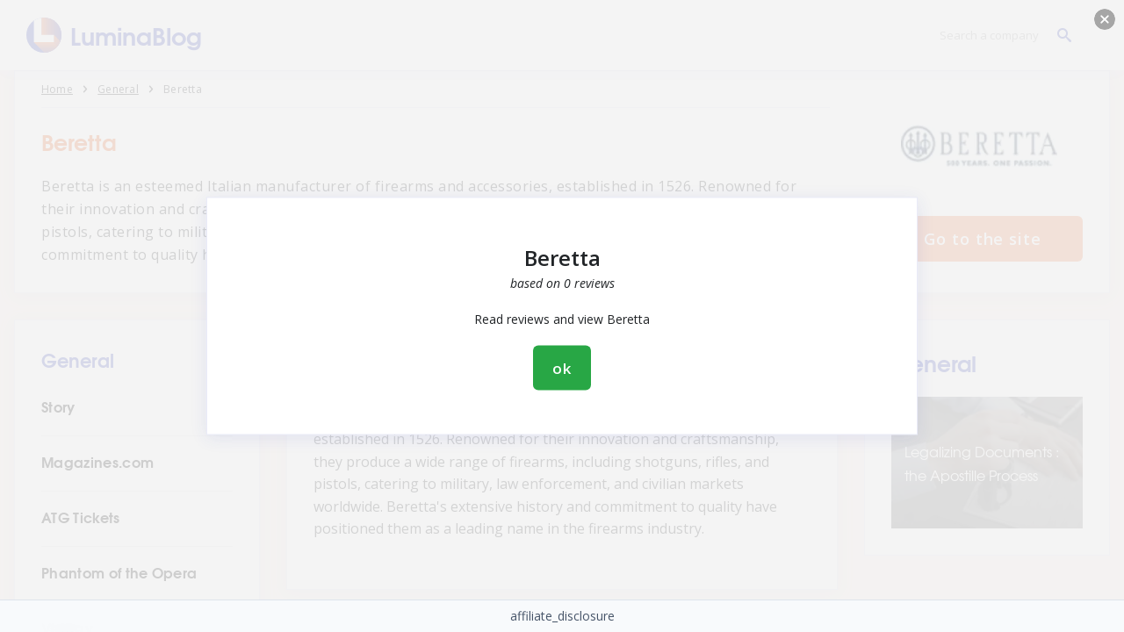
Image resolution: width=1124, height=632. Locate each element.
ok (562, 368)
